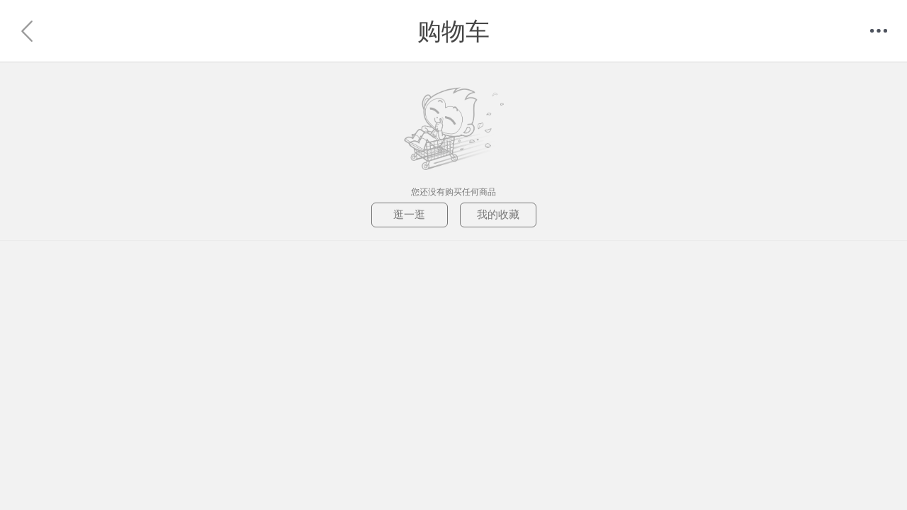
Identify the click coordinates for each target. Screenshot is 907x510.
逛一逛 (409, 214)
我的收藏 (498, 214)
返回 (28, 31)
